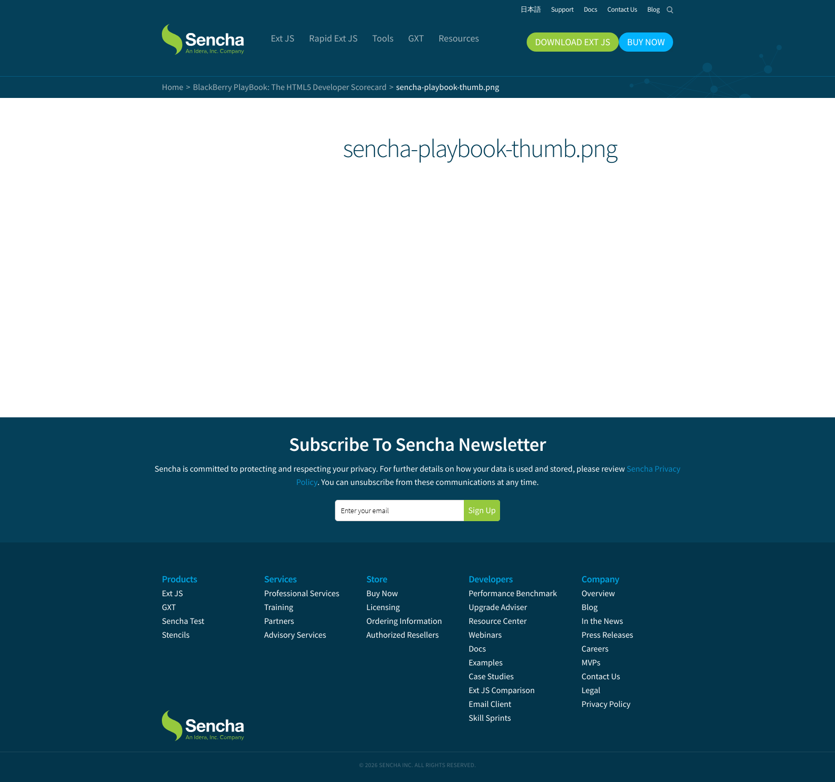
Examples (486, 662)
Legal (591, 690)
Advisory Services (295, 635)
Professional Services (301, 593)
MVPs (591, 662)
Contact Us (601, 676)
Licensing (383, 607)
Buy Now (382, 593)
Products (179, 579)
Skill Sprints (490, 718)
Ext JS (172, 593)
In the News (602, 621)
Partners (279, 621)
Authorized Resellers (402, 635)
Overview (598, 593)
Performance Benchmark (513, 593)
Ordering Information (404, 621)
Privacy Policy (606, 704)
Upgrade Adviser (498, 607)
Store (376, 579)
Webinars (485, 635)
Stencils (176, 635)
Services (280, 579)
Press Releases (607, 635)
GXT (169, 607)
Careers (595, 649)
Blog (589, 607)
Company (600, 579)
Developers (491, 579)
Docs (477, 649)
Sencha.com (216, 34)
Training (278, 607)
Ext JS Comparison (502, 690)
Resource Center (498, 621)
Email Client (490, 704)
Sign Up (482, 510)
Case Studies (491, 676)
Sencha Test (183, 621)
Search (670, 9)
